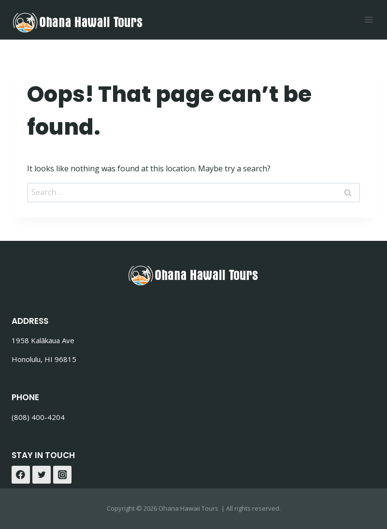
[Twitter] (41, 475)
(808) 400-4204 (38, 417)
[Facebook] (21, 475)
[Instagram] (62, 475)
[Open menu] (368, 19)
